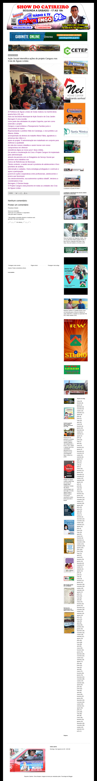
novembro (79, 408)
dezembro (79, 407)
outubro (79, 410)
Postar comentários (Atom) (19, 268)
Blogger (70, 776)
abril (78, 422)
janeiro (78, 405)
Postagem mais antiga (53, 265)
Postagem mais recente (14, 265)
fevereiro (79, 403)
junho (78, 418)
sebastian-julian (57, 776)
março (78, 401)
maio (78, 420)
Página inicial (34, 265)
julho (78, 416)
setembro (79, 412)
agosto (78, 414)
